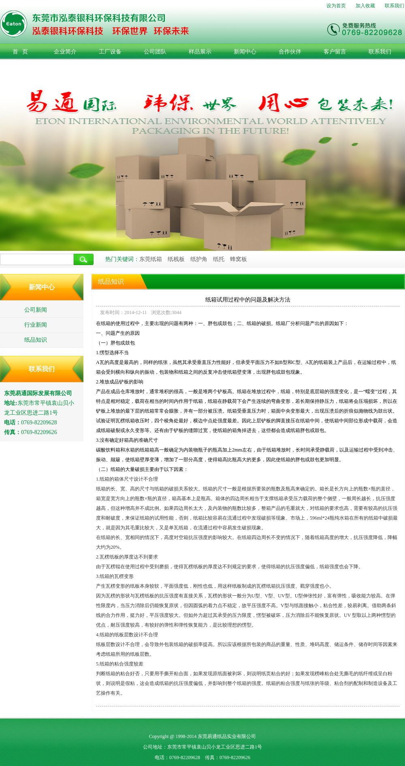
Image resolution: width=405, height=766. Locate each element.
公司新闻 (35, 310)
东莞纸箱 (150, 259)
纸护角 (198, 259)
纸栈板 (176, 259)
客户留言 (335, 52)
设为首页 (336, 6)
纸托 (218, 259)
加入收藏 (365, 6)
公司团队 (155, 52)
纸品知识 (35, 340)
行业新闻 (35, 325)
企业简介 (65, 52)
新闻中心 (245, 52)
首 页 (20, 52)
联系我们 (394, 6)
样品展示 (200, 52)
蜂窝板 (238, 259)
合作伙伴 (290, 52)
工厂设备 (110, 52)
